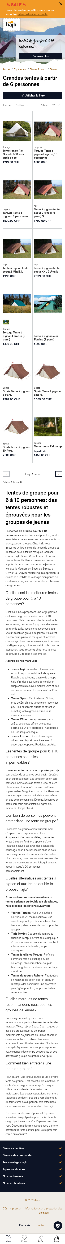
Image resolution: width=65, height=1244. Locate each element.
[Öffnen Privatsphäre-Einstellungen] (58, 1225)
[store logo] (11, 24)
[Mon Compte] (40, 1239)
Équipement (20, 69)
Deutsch (41, 1225)
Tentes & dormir (38, 69)
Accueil (6, 69)
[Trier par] (22, 105)
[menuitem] (5, 1208)
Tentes (53, 69)
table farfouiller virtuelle (32, 14)
